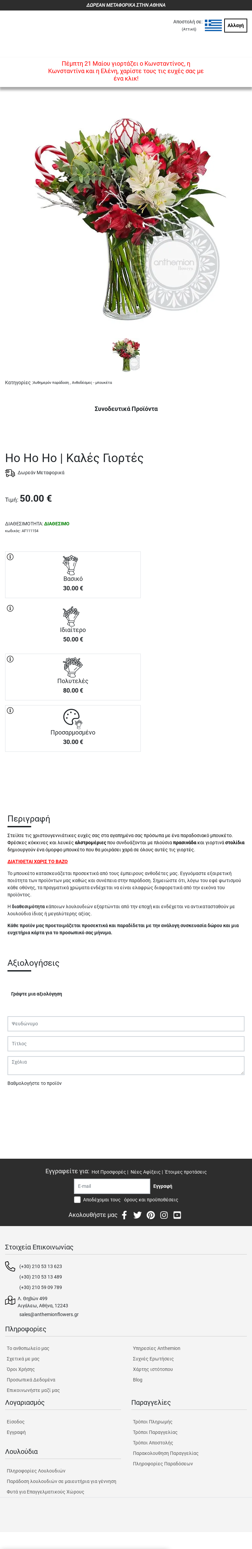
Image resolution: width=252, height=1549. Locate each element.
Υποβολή (21, 1101)
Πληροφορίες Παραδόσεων (163, 1463)
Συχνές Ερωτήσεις (153, 1358)
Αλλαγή (236, 25)
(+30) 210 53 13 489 (40, 1277)
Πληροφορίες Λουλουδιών (36, 1471)
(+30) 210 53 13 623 (40, 1266)
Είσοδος (16, 1421)
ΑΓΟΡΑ (72, 775)
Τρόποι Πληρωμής (153, 1421)
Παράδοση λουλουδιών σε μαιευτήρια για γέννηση (61, 1481)
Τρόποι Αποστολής (153, 1442)
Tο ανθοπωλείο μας (28, 1348)
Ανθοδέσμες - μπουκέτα (92, 382)
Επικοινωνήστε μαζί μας (33, 1390)
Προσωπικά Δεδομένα (31, 1379)
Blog (137, 1379)
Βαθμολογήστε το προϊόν (34, 1083)
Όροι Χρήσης (21, 1369)
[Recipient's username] (112, 1186)
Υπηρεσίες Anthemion (156, 1348)
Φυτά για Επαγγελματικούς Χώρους (45, 1492)
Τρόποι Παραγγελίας (155, 1432)
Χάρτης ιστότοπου (153, 1369)
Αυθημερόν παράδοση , (52, 382)
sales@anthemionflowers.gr (49, 1314)
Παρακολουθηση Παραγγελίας (166, 1453)
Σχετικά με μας (23, 1358)
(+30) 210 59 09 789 (40, 1287)
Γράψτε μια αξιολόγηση (36, 994)
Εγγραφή (16, 1432)
